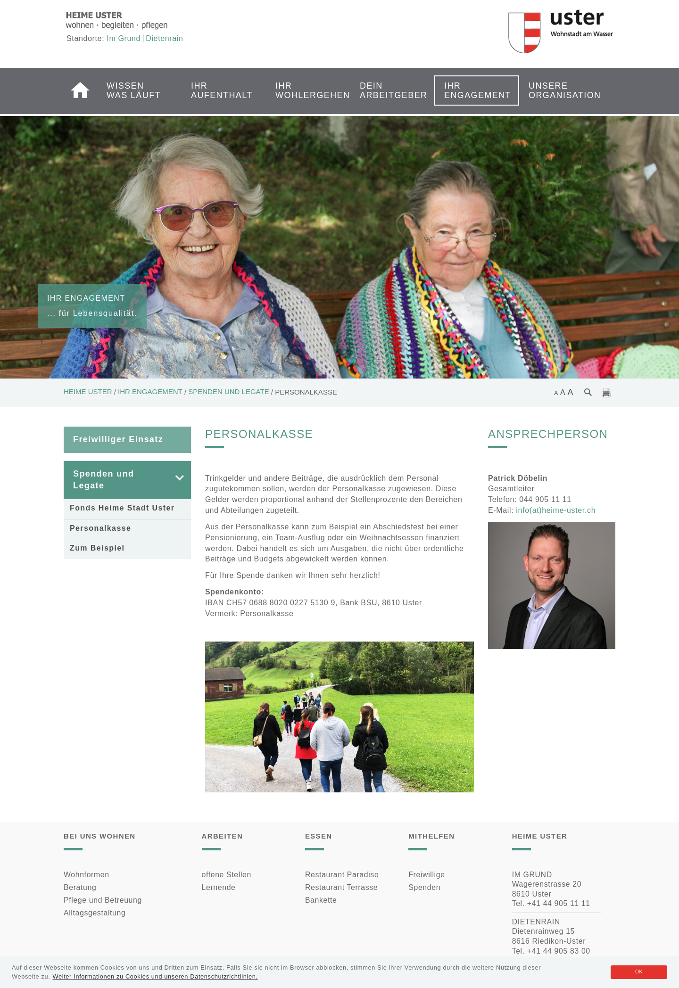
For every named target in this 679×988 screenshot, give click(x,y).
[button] (172, 480)
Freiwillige (426, 875)
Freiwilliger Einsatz (118, 439)
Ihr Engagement (474, 90)
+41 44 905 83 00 (558, 951)
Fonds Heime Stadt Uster (122, 508)
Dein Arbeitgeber (389, 90)
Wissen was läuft (134, 90)
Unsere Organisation (558, 90)
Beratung (80, 887)
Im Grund (124, 38)
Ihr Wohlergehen (305, 90)
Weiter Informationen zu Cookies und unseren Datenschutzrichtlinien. (154, 976)
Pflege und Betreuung (103, 900)
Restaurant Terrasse (341, 887)
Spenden (424, 887)
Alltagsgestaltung (94, 913)
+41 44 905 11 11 (558, 903)
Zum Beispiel (97, 548)
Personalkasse (100, 528)
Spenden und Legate (228, 391)
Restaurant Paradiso (342, 875)
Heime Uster (88, 391)
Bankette (321, 900)
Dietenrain (164, 38)
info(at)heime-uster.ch (556, 510)
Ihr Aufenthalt (220, 90)
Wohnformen (86, 875)
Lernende (219, 887)
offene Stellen (226, 875)
